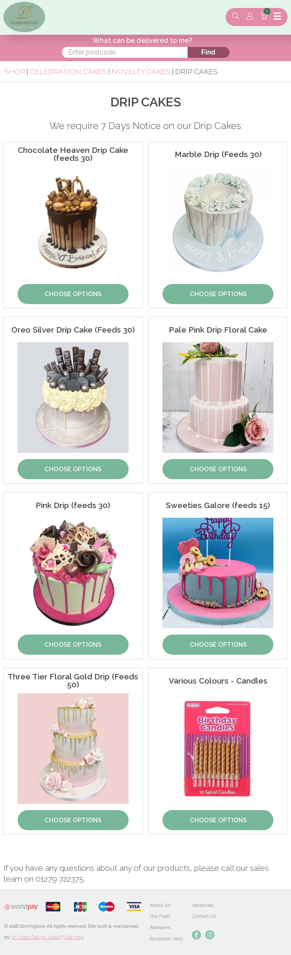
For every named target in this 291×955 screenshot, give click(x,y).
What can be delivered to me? (142, 40)
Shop (14, 71)
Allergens (160, 927)
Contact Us (204, 916)
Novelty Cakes (141, 71)
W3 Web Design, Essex (36, 937)
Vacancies (203, 905)
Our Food (160, 916)
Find (208, 52)
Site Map (73, 937)
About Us (160, 905)
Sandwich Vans (166, 939)
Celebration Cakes (68, 71)
